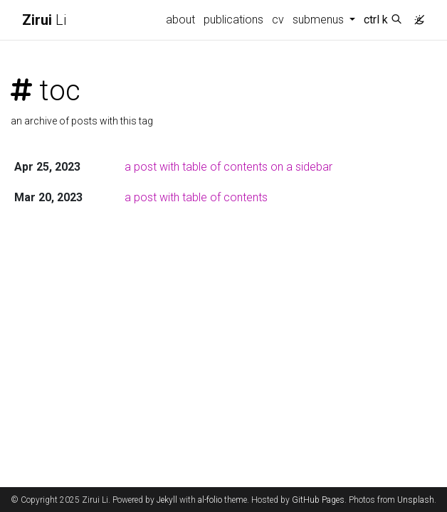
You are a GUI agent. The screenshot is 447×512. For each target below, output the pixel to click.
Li (44, 19)
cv (278, 19)
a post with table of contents (196, 197)
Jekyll (167, 500)
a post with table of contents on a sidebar (228, 167)
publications (233, 19)
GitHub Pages (318, 500)
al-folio (210, 500)
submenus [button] (320, 19)
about (180, 19)
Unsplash (415, 500)
